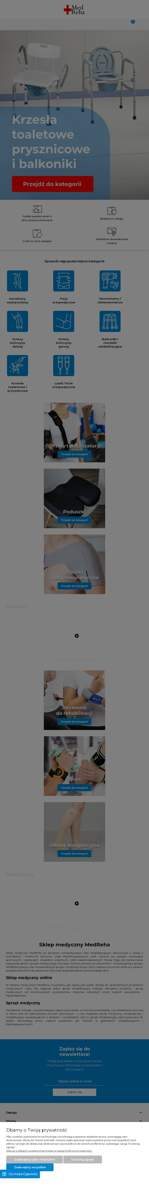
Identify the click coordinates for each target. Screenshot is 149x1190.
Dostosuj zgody (82, 1159)
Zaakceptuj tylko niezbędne (34, 1159)
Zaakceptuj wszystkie (30, 1167)
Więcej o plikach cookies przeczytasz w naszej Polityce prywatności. (49, 1150)
